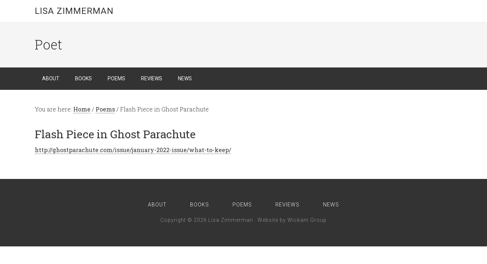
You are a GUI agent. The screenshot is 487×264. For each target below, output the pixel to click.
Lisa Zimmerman (74, 11)
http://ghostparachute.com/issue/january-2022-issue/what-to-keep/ (133, 150)
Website (267, 220)
